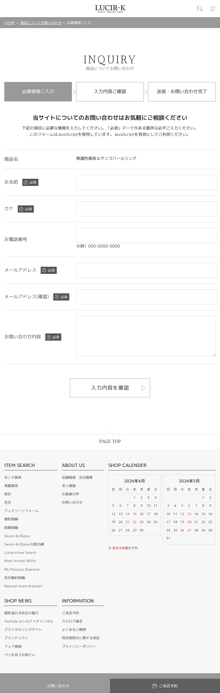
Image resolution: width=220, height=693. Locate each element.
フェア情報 (12, 654)
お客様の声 (70, 501)
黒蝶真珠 (11, 493)
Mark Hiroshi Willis (20, 568)
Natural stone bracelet (23, 593)
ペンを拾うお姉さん (19, 662)
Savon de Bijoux (17, 543)
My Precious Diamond (21, 577)
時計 (7, 501)
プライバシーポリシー (79, 654)
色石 (7, 510)
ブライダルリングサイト (23, 637)
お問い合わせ (72, 510)
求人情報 (69, 493)
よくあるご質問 (74, 637)
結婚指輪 (11, 535)
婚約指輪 (11, 526)
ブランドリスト (16, 645)
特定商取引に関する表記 (81, 645)
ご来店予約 (70, 620)
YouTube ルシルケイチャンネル (28, 629)
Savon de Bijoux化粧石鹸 (24, 551)
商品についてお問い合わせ (41, 22)
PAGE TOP (110, 449)
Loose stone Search (20, 560)
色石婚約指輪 (14, 585)
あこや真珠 (12, 485)
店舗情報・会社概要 (77, 485)
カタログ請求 (72, 629)
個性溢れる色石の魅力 (21, 620)
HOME (9, 22)
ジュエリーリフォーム (21, 518)
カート (213, 8)
